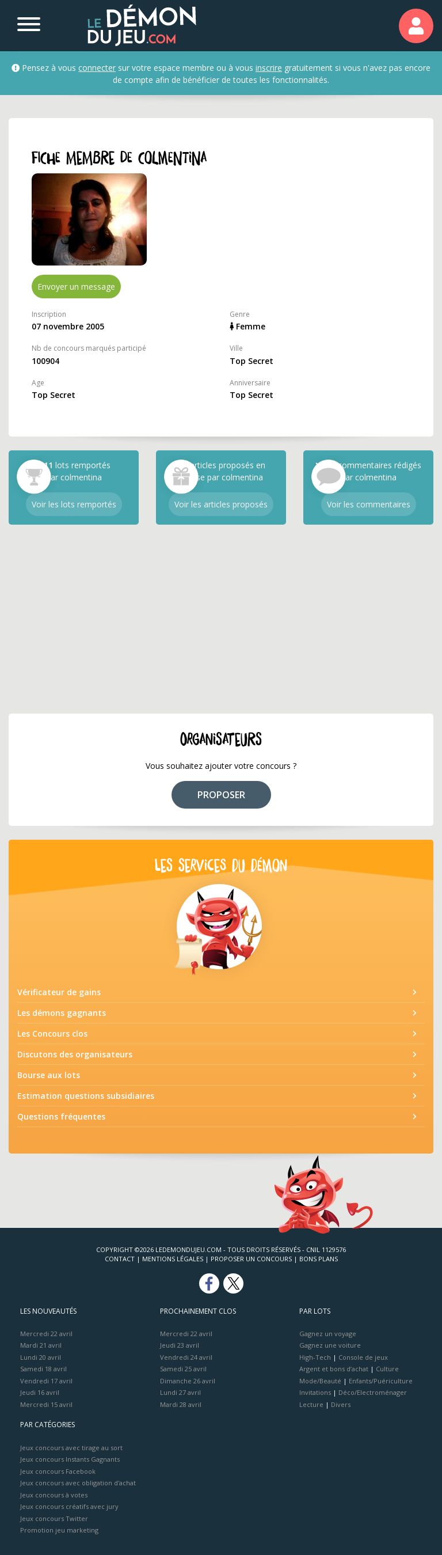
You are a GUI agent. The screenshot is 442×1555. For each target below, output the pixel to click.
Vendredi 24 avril (186, 1357)
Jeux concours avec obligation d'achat (78, 1482)
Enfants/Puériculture (381, 1380)
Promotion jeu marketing (59, 1530)
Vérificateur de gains (59, 992)
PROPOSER (221, 794)
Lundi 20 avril (40, 1357)
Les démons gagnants (61, 1012)
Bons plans (318, 1258)
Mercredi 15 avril (46, 1404)
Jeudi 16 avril (39, 1392)
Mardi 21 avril (41, 1345)
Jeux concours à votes (53, 1494)
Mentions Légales (172, 1258)
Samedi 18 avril (43, 1368)
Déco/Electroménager (372, 1392)
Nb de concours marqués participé (89, 348)
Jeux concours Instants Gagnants (70, 1459)
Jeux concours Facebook (58, 1471)
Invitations (315, 1392)
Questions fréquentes (61, 1116)
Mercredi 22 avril (46, 1333)
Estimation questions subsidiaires (85, 1095)
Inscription (49, 314)
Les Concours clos (52, 1033)
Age (38, 383)
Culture (387, 1368)
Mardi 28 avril (180, 1404)
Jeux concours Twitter (54, 1518)
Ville (236, 348)
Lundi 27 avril (180, 1392)
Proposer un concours (251, 1258)
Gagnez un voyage (327, 1333)
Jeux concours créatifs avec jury (69, 1506)
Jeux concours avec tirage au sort (71, 1447)
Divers (340, 1404)
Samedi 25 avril (183, 1368)
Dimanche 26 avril (187, 1380)
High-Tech (315, 1357)
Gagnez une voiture (330, 1345)
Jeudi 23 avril (179, 1345)
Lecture (311, 1404)
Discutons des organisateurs (74, 1054)
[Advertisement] (221, 619)
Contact (120, 1258)
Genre (240, 314)
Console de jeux (363, 1357)
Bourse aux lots (48, 1074)
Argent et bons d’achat (333, 1368)
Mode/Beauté (320, 1380)
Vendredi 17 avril (46, 1380)
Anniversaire (250, 383)
